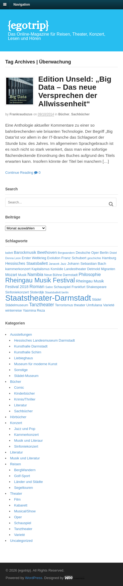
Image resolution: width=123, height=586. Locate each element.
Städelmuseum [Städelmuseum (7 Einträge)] (16, 305)
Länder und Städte (28, 482)
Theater (16, 494)
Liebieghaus (23, 358)
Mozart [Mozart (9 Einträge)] (11, 275)
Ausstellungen (21, 334)
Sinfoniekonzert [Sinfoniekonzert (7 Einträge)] (17, 292)
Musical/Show (24, 511)
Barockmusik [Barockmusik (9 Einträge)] (25, 252)
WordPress (33, 578)
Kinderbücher (24, 393)
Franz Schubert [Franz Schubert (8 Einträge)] (73, 258)
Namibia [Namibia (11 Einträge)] (35, 274)
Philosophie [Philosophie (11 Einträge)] (90, 274)
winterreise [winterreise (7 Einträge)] (13, 310)
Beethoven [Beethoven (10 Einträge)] (47, 252)
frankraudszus (20, 114)
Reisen (15, 464)
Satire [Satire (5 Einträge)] (49, 287)
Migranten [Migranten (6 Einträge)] (108, 269)
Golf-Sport (22, 476)
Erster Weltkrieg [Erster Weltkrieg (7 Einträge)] (34, 258)
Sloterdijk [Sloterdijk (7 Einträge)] (37, 292)
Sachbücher (80, 114)
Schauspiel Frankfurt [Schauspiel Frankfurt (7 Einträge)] (69, 287)
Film (17, 499)
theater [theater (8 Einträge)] (79, 305)
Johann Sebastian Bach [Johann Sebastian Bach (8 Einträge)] (86, 264)
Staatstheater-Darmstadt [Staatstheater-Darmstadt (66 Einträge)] (48, 297)
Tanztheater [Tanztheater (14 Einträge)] (41, 304)
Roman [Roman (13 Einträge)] (37, 286)
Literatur (20, 405)
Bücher (63, 114)
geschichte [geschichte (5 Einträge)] (94, 258)
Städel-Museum (26, 376)
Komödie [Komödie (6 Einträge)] (56, 269)
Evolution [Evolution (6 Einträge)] (53, 258)
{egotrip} (28, 25)
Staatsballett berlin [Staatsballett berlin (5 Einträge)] (57, 292)
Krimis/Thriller (24, 399)
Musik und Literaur (28, 440)
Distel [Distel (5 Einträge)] (113, 252)
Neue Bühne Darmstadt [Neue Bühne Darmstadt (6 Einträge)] (61, 275)
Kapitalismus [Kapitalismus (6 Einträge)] (40, 269)
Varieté (19, 535)
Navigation (21, 4)
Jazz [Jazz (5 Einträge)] (63, 263)
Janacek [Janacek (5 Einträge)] (54, 263)
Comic (19, 387)
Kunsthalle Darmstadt (30, 346)
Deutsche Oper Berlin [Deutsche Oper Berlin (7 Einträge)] (92, 253)
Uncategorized (21, 541)
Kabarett (20, 505)
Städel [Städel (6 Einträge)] (96, 299)
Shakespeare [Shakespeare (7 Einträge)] (96, 287)
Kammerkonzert (26, 435)
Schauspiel (22, 523)
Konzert (16, 423)
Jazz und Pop (24, 429)
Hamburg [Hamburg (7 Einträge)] (109, 258)
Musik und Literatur (25, 458)
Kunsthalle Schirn (27, 352)
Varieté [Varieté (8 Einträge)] (108, 305)
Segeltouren (23, 488)
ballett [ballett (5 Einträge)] (9, 252)
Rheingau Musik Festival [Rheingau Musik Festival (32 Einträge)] (40, 280)
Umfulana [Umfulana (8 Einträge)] (94, 305)
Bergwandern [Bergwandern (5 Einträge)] (66, 252)
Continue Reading (19, 173)
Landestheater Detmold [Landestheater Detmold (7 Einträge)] (82, 269)
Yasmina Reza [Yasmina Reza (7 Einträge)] (34, 310)
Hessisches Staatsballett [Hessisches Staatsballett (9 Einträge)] (26, 263)
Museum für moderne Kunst (35, 364)
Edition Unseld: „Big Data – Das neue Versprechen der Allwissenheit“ (74, 91)
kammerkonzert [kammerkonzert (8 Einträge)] (17, 269)
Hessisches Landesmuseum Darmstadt (44, 340)
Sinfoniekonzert (26, 446)
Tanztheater (23, 529)
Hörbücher (18, 417)
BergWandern (24, 470)
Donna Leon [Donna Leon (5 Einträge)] (13, 258)
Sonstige (21, 370)
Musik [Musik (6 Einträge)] (22, 275)
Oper (18, 517)
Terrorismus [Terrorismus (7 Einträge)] (64, 305)
